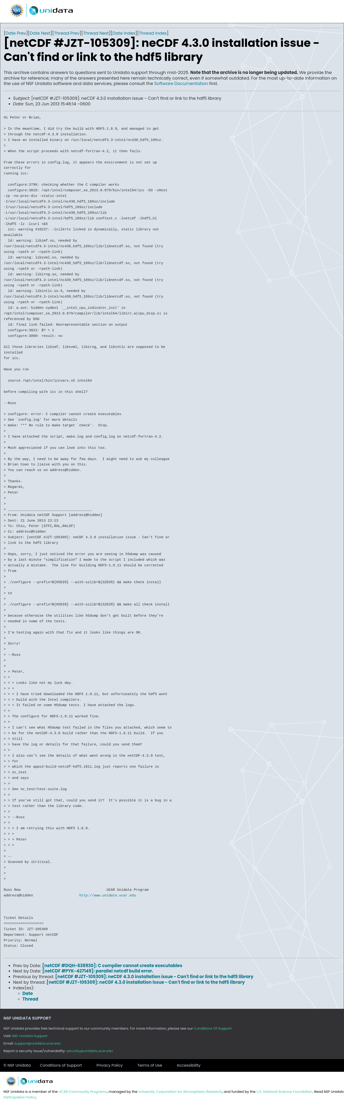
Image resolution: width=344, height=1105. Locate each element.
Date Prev (15, 33)
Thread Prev (67, 33)
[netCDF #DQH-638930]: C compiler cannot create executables (112, 966)
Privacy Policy (109, 1065)
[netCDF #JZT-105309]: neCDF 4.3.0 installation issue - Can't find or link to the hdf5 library (154, 977)
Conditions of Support (61, 1065)
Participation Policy (20, 1097)
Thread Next (96, 33)
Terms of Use (149, 1065)
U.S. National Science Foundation (284, 1091)
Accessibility (189, 1065)
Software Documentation (181, 83)
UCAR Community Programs (83, 1091)
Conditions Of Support (213, 1028)
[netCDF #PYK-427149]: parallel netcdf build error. (97, 971)
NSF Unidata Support (30, 1036)
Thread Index (153, 33)
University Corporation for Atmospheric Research (180, 1091)
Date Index (123, 33)
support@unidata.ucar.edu (38, 1043)
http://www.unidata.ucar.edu (107, 895)
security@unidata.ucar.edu (90, 1051)
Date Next (40, 33)
